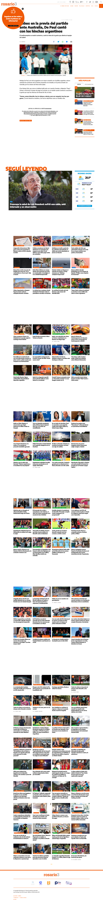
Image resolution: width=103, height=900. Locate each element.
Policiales (81, 6)
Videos (96, 6)
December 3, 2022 (46, 115)
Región (76, 6)
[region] (51, 13)
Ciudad (71, 6)
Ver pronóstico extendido (84, 205)
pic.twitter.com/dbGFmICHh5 (49, 114)
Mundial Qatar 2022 (25, 120)
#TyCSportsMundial (37, 114)
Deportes (88, 6)
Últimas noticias (64, 6)
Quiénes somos (17, 896)
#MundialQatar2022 (28, 114)
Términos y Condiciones (19, 897)
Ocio (92, 6)
